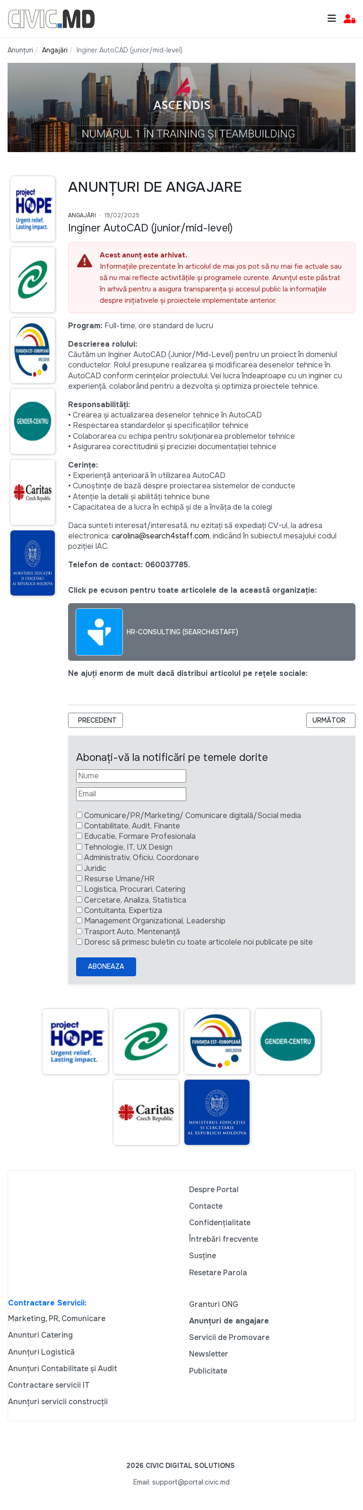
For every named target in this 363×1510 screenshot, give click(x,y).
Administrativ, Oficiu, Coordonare (141, 857)
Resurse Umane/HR (119, 879)
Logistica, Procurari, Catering (134, 889)
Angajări (82, 215)
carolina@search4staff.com (160, 536)
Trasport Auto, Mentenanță (132, 932)
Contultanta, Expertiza (123, 910)
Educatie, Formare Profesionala (140, 836)
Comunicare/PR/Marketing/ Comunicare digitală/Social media (192, 815)
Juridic (95, 868)
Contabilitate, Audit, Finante (132, 826)
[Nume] (131, 776)
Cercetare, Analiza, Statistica (135, 900)
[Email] (131, 794)
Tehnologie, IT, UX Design (128, 847)
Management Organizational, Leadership (154, 921)
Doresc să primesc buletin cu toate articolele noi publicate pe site (198, 942)
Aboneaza (106, 966)
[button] (349, 19)
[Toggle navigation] (332, 19)
